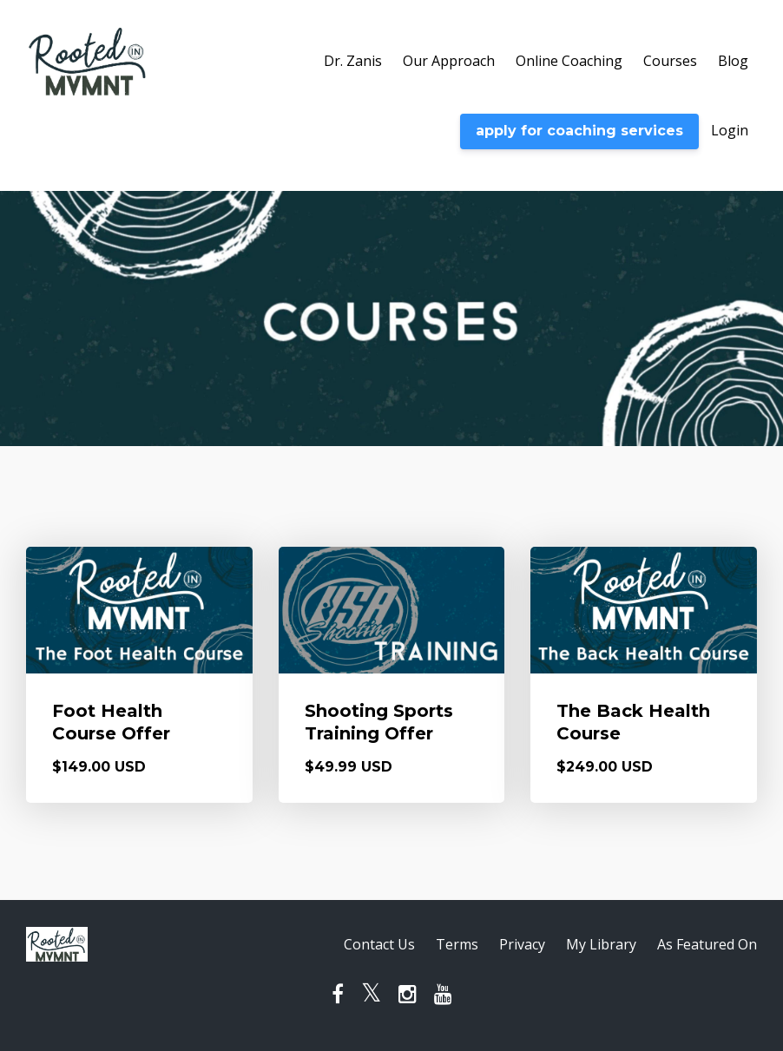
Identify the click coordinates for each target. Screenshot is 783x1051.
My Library (601, 944)
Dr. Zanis (353, 60)
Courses (670, 60)
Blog (733, 60)
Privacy (522, 944)
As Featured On (707, 944)
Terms (457, 944)
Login (729, 130)
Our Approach (449, 60)
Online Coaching (569, 60)
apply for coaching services (579, 130)
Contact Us (379, 944)
